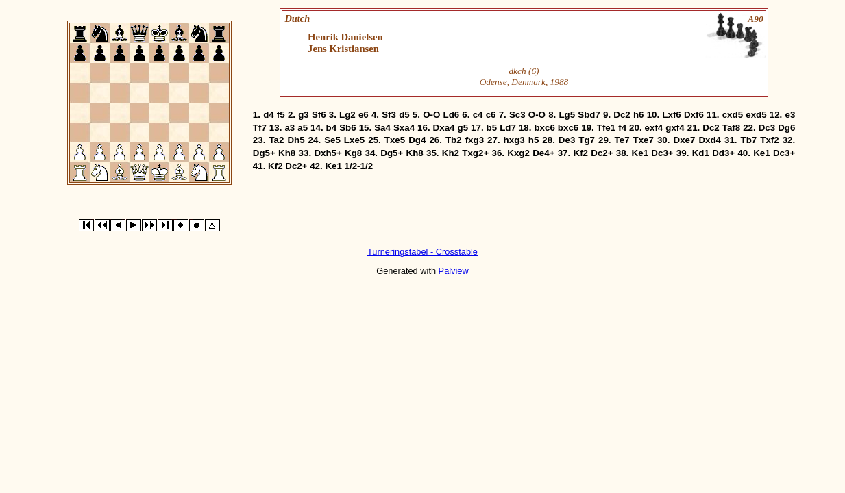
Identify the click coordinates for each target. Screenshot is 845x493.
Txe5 (394, 140)
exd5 (756, 115)
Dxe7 (685, 140)
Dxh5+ (327, 153)
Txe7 (643, 140)
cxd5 (732, 115)
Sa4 (382, 128)
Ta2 (276, 140)
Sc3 (517, 115)
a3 (289, 128)
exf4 (654, 128)
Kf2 (581, 153)
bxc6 (544, 128)
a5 (302, 128)
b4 (331, 128)
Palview (454, 271)
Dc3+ (662, 153)
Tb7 (749, 140)
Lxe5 (354, 140)
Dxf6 (694, 115)
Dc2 (621, 115)
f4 (622, 128)
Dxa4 (444, 128)
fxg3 (474, 140)
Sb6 (347, 128)
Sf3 (389, 115)
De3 (567, 140)
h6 (638, 115)
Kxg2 (518, 153)
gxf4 (674, 128)
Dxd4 (709, 140)
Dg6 (786, 128)
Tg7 (586, 140)
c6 (491, 115)
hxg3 (514, 140)
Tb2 (453, 140)
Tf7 (260, 128)
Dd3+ (723, 153)
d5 (404, 115)
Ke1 (640, 153)
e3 (790, 115)
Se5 (332, 140)
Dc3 (767, 128)
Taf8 (731, 128)
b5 (492, 128)
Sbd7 (589, 115)
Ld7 (508, 128)
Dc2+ (602, 153)
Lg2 (347, 115)
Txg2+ (475, 153)
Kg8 (353, 153)
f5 (281, 115)
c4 (478, 115)
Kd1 (700, 153)
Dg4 (417, 140)
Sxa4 (404, 128)
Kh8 (286, 153)
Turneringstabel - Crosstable (422, 251)
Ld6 (451, 115)
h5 (533, 140)
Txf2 (769, 140)
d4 (268, 115)
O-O (431, 115)
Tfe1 (606, 128)
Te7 (622, 140)
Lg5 (567, 115)
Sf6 (319, 115)
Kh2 (450, 153)
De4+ (543, 153)
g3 (303, 115)
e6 (363, 115)
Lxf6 (671, 115)
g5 (463, 128)
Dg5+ (264, 153)
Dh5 (295, 140)
